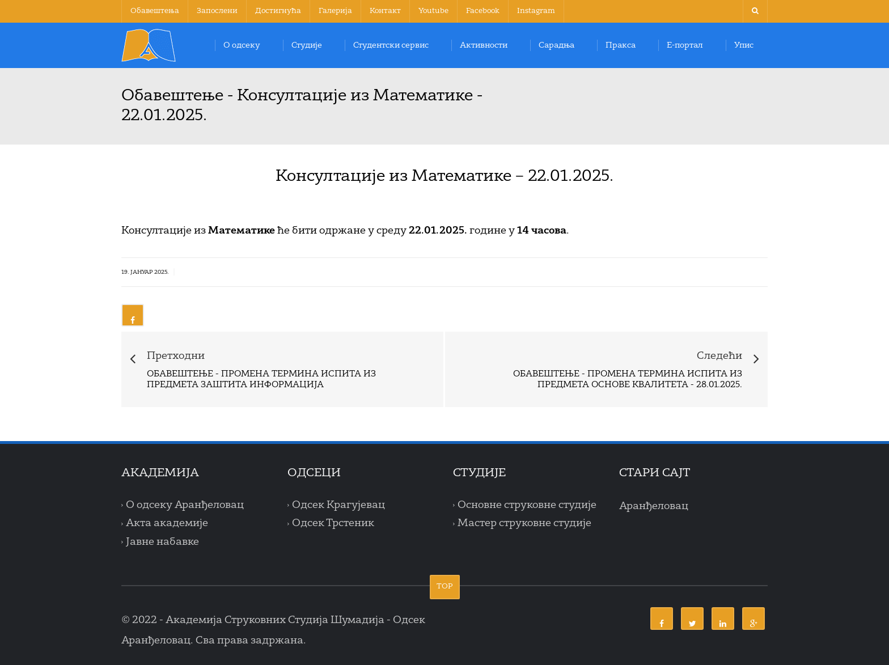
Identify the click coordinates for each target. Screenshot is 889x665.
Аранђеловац (653, 506)
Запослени (217, 11)
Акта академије (167, 523)
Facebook (482, 11)
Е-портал (685, 45)
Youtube (433, 11)
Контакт (385, 11)
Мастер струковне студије (524, 523)
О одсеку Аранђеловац (185, 505)
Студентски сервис (391, 45)
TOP (445, 586)
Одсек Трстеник (333, 523)
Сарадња (556, 45)
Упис (743, 45)
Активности (483, 45)
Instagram (536, 11)
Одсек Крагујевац (338, 505)
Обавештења (154, 11)
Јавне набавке (162, 542)
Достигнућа (278, 11)
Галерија (335, 11)
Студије (306, 45)
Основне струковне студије (527, 505)
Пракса (621, 45)
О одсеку (241, 45)
